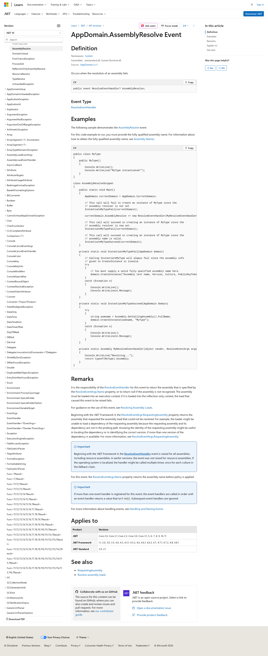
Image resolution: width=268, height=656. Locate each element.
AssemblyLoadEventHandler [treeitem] (21, 160)
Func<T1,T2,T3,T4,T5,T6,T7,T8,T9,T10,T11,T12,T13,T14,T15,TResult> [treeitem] (34, 561)
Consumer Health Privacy (98, 645)
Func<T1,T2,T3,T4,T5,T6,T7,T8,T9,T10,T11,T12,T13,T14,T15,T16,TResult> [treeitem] (34, 570)
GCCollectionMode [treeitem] (17, 582)
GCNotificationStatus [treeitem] (18, 602)
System (89, 55)
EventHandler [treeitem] (14, 418)
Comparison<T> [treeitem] (15, 235)
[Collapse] (58, 26)
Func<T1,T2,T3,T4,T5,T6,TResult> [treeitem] (24, 504)
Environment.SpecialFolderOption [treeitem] (24, 402)
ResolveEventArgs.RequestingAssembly (144, 414)
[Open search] (252, 5)
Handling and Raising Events (146, 509)
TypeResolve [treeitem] (18, 78)
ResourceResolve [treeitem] (21, 73)
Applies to (212, 45)
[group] (134, 260)
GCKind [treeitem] (11, 592)
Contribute (61, 645)
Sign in (260, 4)
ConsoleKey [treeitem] (13, 261)
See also (211, 50)
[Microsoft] (6, 4)
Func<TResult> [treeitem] (15, 473)
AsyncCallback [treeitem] (14, 164)
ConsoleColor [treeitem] (14, 256)
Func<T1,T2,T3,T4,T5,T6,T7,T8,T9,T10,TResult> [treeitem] (30, 524)
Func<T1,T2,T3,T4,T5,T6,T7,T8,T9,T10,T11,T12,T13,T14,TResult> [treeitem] (35, 551)
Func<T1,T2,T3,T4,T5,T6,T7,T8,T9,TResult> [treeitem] (28, 519)
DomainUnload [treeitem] (20, 53)
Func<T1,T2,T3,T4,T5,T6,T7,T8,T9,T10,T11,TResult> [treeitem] (32, 529)
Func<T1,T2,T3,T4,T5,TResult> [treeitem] (22, 499)
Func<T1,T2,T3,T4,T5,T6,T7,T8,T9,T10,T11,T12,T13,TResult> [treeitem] (35, 542)
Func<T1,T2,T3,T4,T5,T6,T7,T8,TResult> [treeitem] (27, 514)
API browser (95, 25)
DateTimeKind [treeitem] (14, 322)
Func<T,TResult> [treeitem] (16, 478)
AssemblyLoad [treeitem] (19, 43)
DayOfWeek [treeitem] (13, 332)
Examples (211, 36)
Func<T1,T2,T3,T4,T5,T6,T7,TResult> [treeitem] (25, 509)
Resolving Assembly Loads (136, 407)
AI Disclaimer (11, 645)
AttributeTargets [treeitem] (15, 175)
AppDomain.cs (88, 64)
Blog (46, 645)
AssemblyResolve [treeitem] (21, 48)
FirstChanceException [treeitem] (23, 58)
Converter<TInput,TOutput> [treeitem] (22, 301)
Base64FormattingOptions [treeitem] (20, 190)
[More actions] (194, 25)
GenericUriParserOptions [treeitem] (20, 612)
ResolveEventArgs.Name (90, 391)
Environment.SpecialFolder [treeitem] (21, 398)
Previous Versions (31, 645)
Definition (212, 32)
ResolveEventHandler (83, 107)
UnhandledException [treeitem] (23, 84)
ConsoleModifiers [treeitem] (16, 271)
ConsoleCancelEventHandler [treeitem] (21, 251)
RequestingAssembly (90, 570)
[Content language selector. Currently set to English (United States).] (19, 637)
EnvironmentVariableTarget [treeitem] (21, 408)
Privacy (74, 645)
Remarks (211, 41)
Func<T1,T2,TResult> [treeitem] (18, 484)
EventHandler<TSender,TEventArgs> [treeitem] (26, 428)
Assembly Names (144, 139)
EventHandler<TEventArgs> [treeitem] (21, 423)
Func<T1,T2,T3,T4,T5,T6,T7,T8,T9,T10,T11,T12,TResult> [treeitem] (34, 534)
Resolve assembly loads (92, 574)
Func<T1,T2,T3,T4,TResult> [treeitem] (21, 494)
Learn (74, 25)
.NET (83, 25)
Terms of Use (125, 645)
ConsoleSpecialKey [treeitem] (16, 276)
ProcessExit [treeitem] (18, 63)
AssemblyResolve (128, 127)
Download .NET (253, 13)
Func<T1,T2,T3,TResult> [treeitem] (19, 489)
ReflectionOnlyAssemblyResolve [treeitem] (28, 68)
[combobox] (33, 33)
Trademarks (142, 645)
